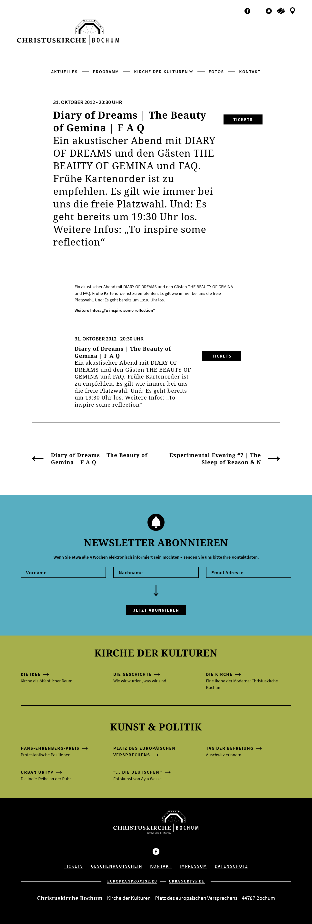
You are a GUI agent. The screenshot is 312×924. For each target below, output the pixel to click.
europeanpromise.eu (132, 881)
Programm (106, 71)
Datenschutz (231, 866)
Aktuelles (64, 71)
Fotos (216, 71)
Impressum (193, 866)
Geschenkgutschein (116, 866)
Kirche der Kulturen (161, 71)
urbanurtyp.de (187, 881)
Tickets (243, 119)
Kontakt (250, 71)
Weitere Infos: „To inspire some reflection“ (115, 310)
